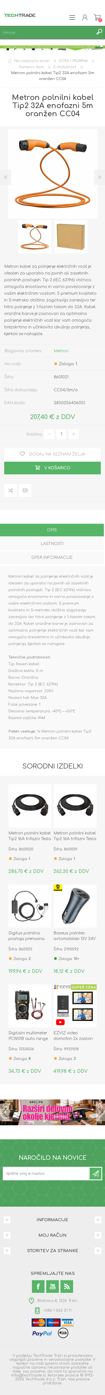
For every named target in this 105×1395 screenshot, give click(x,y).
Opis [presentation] (52, 530)
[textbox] (47, 32)
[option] (35, 236)
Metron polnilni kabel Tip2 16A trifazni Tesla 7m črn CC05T (29, 839)
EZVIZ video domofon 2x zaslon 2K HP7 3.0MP (73, 1038)
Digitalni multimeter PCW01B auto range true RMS (28, 1038)
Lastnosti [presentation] (52, 544)
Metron (61, 351)
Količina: (34, 434)
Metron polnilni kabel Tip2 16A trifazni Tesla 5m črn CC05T (74, 839)
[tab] (52, 531)
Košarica (97, 17)
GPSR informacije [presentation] (52, 557)
